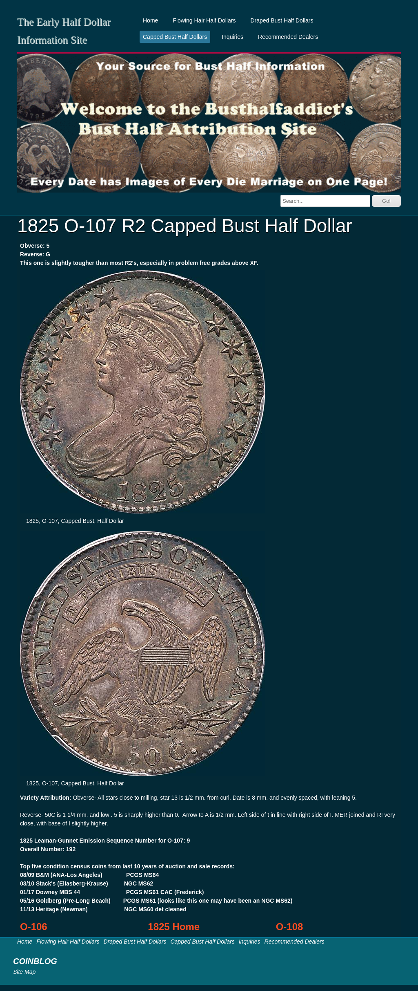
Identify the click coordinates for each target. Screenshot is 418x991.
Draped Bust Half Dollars (281, 20)
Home (150, 20)
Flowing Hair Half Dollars (204, 20)
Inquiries (232, 37)
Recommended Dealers (288, 37)
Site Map (24, 972)
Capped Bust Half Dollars (175, 37)
